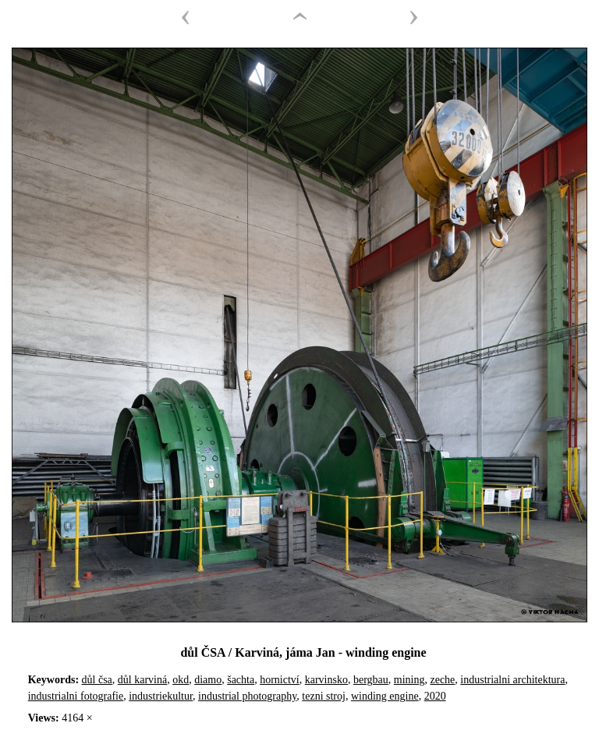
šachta (240, 680)
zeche (442, 680)
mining (409, 680)
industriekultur (161, 696)
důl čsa (97, 680)
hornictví (280, 680)
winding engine (385, 696)
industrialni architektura (512, 680)
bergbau (370, 680)
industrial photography (247, 696)
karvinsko (326, 680)
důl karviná (142, 680)
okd (180, 680)
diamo (208, 680)
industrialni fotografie (75, 696)
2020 (435, 696)
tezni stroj (324, 696)
